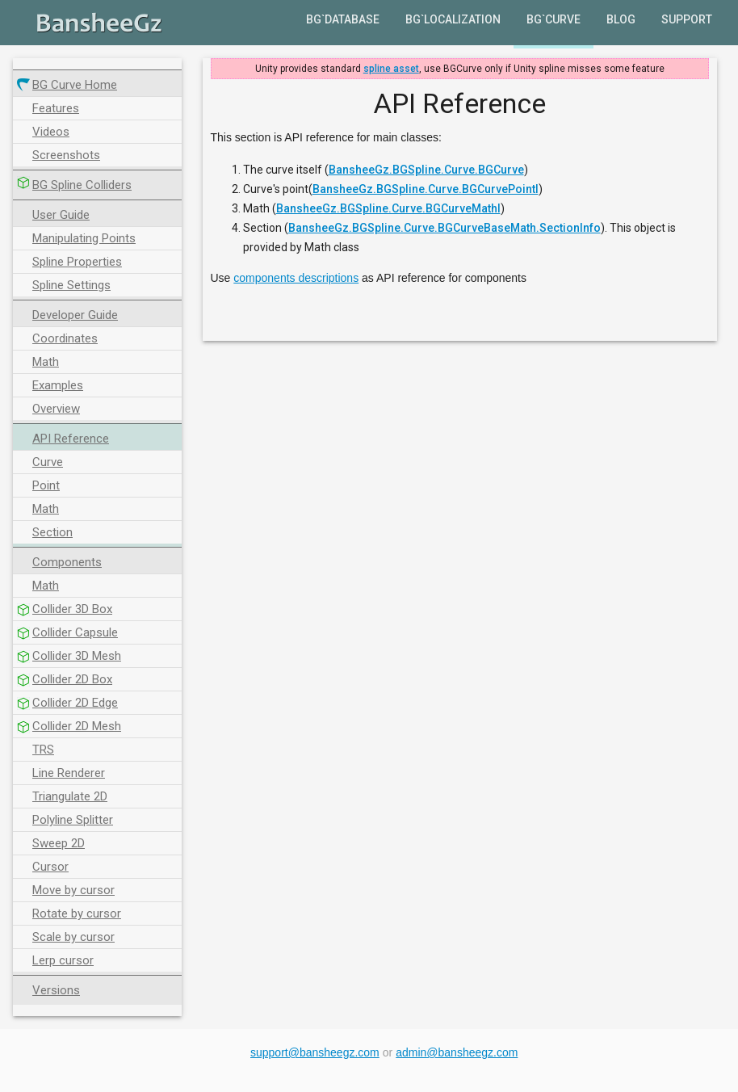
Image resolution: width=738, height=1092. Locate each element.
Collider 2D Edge (75, 702)
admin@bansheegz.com (457, 1052)
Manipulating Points (84, 238)
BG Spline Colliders (82, 185)
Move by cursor (73, 890)
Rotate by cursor (76, 913)
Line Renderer (68, 773)
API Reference (70, 438)
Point (46, 485)
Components (67, 562)
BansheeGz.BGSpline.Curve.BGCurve (426, 169)
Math (45, 362)
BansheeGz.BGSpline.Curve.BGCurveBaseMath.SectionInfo (444, 227)
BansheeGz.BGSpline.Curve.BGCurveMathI (388, 208)
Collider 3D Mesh (76, 656)
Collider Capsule (75, 632)
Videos (50, 131)
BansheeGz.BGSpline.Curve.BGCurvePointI (425, 189)
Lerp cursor (63, 960)
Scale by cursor (73, 937)
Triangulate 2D (69, 796)
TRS (43, 749)
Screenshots (66, 155)
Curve (47, 462)
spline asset (391, 68)
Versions (56, 990)
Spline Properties (77, 261)
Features (55, 108)
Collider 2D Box (72, 679)
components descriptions (296, 277)
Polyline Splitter (72, 820)
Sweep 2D (58, 843)
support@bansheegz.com (314, 1052)
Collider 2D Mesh (76, 726)
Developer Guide (75, 315)
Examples (57, 385)
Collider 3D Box (72, 609)
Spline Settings (71, 285)
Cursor (50, 866)
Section (52, 532)
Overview (56, 408)
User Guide (61, 215)
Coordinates (65, 338)
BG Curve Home (74, 85)
